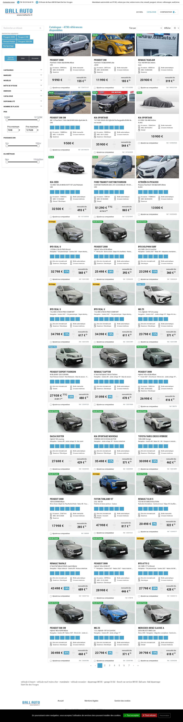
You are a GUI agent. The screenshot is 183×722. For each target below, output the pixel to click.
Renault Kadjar (9, 41)
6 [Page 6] (124, 665)
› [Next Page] (133, 665)
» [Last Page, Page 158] (138, 665)
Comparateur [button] (167, 12)
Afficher (167, 28)
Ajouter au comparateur (61, 88)
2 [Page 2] (104, 665)
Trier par (132, 28)
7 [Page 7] (128, 665)
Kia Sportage (8, 46)
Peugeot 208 (23, 37)
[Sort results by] (149, 28)
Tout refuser (149, 715)
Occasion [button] (35, 58)
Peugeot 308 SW (25, 41)
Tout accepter (132, 715)
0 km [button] (23, 58)
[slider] (7, 120)
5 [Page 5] (119, 665)
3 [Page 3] (109, 665)
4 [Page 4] (114, 665)
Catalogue (151, 12)
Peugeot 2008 (9, 37)
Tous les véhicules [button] (10, 58)
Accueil (139, 12)
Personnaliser (164, 715)
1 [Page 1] (100, 665)
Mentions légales (91, 701)
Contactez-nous (9, 2)
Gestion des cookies (122, 701)
